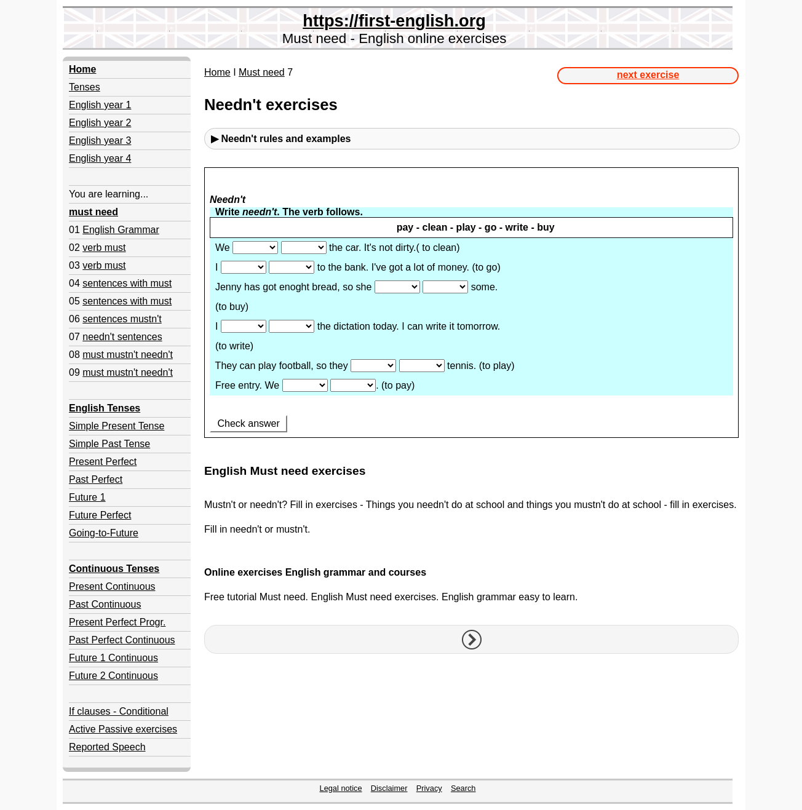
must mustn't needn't (127, 354)
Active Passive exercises (123, 729)
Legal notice (341, 788)
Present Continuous (112, 586)
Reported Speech (107, 747)
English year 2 (100, 122)
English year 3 (100, 140)
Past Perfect (95, 479)
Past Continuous (105, 604)
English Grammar (120, 229)
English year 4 (100, 158)
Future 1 (87, 497)
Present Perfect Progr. (117, 622)
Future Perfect (100, 515)
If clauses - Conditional (119, 711)
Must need (262, 72)
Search (463, 788)
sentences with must (127, 283)
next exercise (648, 74)
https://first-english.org (394, 20)
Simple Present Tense (116, 426)
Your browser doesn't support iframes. (471, 311)
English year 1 (100, 105)
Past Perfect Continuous (122, 640)
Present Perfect (103, 461)
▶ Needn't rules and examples (281, 138)
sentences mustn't (121, 319)
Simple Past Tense (109, 444)
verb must (103, 247)
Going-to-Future (103, 533)
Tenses (84, 87)
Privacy (429, 788)
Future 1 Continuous (113, 658)
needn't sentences (122, 337)
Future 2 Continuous (113, 675)
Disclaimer (389, 788)
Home (217, 72)
